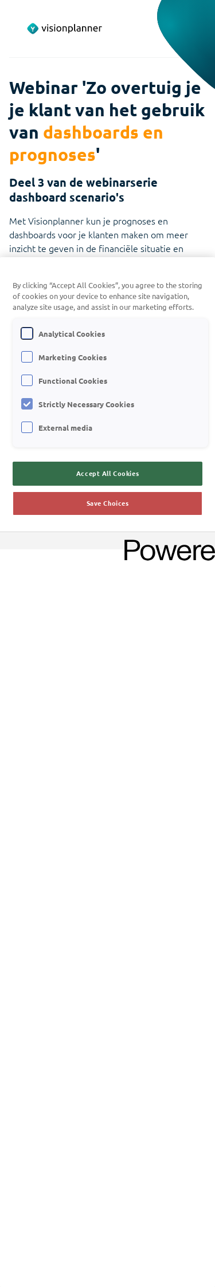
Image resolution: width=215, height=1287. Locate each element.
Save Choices (108, 502)
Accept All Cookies (107, 473)
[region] (107, 772)
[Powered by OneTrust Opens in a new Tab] (165, 542)
